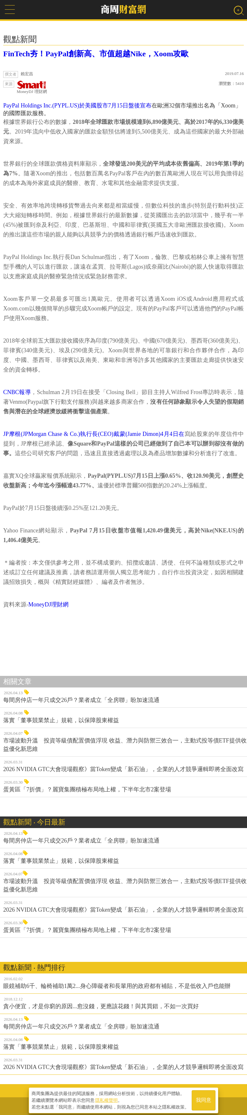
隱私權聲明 (106, 1099)
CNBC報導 (17, 392)
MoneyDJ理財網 (48, 604)
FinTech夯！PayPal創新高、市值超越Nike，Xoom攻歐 (95, 54)
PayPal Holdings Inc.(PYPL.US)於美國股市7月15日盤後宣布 (77, 105)
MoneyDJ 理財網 (32, 87)
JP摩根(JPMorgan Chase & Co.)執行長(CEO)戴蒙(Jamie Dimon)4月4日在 (94, 434)
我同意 (203, 1099)
